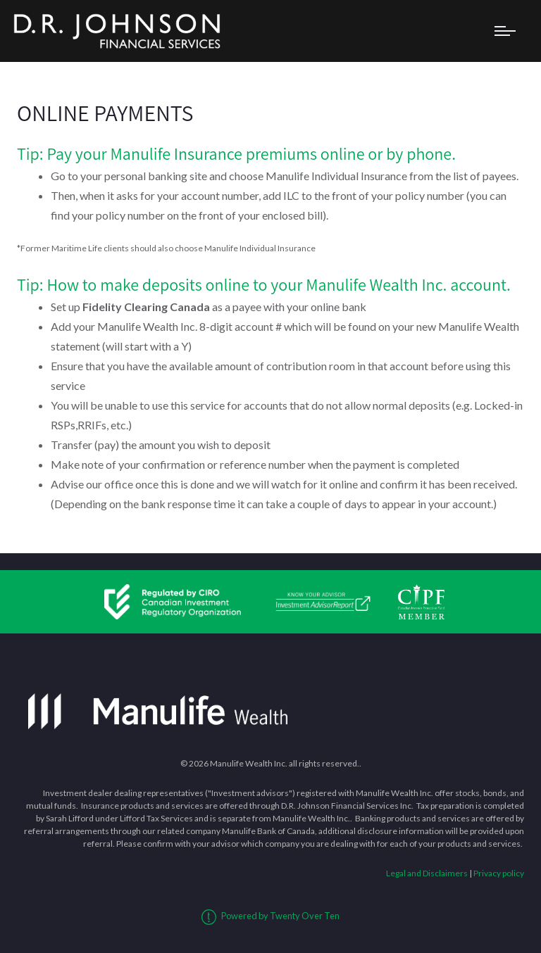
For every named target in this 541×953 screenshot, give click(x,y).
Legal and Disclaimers (427, 873)
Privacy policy (498, 873)
